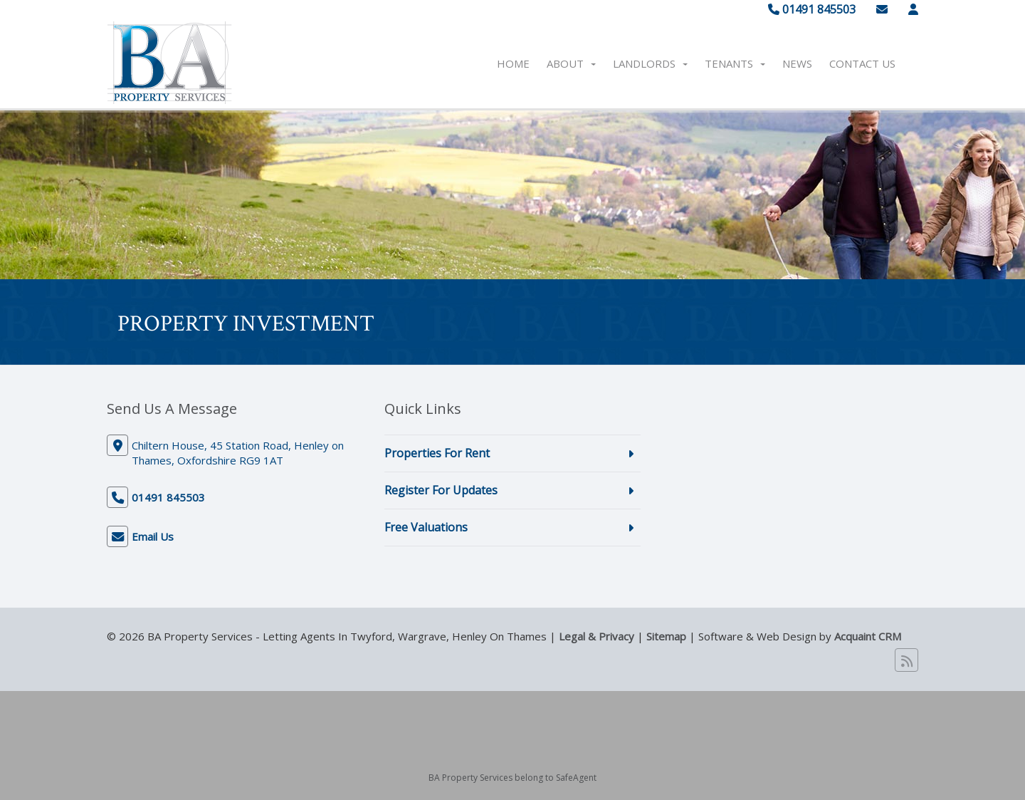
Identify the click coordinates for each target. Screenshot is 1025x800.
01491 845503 (812, 9)
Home (513, 63)
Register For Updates (441, 490)
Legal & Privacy (596, 636)
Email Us (153, 536)
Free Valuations (426, 527)
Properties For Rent (437, 453)
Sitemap (666, 636)
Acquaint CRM (867, 636)
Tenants (735, 63)
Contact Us (862, 63)
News (797, 63)
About (571, 63)
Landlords (650, 63)
